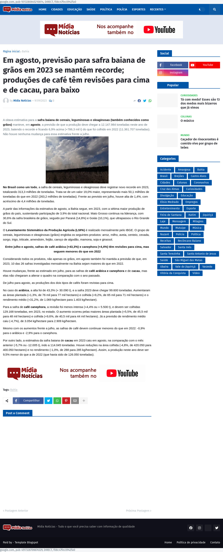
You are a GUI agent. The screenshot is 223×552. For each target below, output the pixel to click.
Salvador (165, 247)
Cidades (165, 182)
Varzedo (207, 266)
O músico (187, 121)
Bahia (25, 51)
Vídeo (196, 273)
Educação (187, 195)
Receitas (165, 240)
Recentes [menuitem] (156, 9)
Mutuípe (180, 228)
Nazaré (164, 234)
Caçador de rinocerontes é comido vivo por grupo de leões (199, 143)
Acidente (165, 169)
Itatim (192, 215)
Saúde (164, 260)
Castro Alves (198, 176)
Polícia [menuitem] (122, 9)
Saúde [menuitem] (91, 9)
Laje (162, 221)
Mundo (164, 228)
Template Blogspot (26, 542)
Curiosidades (194, 189)
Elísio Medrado (169, 202)
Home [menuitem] (43, 9)
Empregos (192, 202)
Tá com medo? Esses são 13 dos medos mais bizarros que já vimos (200, 104)
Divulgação (167, 195)
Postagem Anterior (16, 510)
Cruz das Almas (169, 189)
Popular (173, 85)
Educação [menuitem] (74, 9)
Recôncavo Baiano (189, 240)
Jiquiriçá (208, 215)
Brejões (179, 176)
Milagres (198, 221)
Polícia (180, 234)
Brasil (163, 176)
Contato (215, 542)
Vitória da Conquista (173, 273)
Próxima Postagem (137, 510)
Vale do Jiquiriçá (185, 266)
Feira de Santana (171, 215)
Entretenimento (170, 208)
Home (168, 542)
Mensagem (179, 221)
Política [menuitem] (106, 9)
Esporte (191, 208)
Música (197, 228)
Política (196, 234)
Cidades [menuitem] (57, 9)
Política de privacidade (191, 542)
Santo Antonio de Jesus (201, 253)
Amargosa (184, 169)
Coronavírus (201, 182)
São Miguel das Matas (188, 260)
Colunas (182, 182)
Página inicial (11, 51)
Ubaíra (164, 266)
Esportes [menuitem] (138, 9)
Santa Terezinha (170, 253)
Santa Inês (184, 247)
